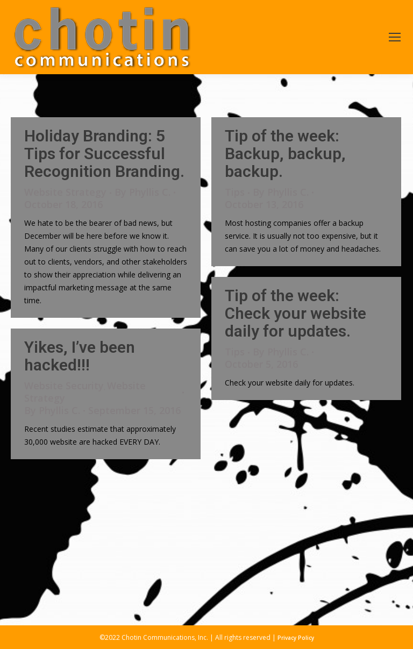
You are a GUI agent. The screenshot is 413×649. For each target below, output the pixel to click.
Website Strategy (65, 192)
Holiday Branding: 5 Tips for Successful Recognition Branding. (104, 153)
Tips (235, 192)
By (142, 192)
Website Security (64, 385)
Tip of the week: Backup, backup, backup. (285, 153)
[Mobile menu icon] (394, 37)
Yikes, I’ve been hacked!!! (79, 356)
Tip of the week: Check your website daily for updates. (295, 313)
